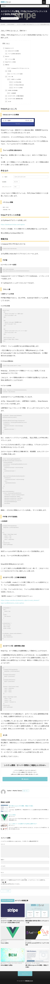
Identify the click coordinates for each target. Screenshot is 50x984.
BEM (10, 963)
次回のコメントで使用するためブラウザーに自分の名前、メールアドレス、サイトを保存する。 (23, 880)
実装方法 (6, 65)
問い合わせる (25, 779)
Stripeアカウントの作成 (9, 62)
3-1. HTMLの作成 (15, 82)
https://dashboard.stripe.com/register (13, 224)
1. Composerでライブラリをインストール (18, 68)
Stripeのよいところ (8, 48)
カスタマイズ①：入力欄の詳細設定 (14, 96)
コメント (3, 844)
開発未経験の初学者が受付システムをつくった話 (37, 921)
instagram (38, 963)
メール (3, 866)
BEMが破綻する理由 (6, 965)
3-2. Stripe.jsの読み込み (16, 85)
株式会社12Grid (29, 980)
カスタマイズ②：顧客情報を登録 (14, 99)
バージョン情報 (10, 59)
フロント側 (9, 77)
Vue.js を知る (12, 814)
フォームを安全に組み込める (13, 54)
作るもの (6, 56)
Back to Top (25, 974)
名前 (2, 859)
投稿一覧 (25, 790)
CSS (12, 963)
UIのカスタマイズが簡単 (12, 51)
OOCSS (15, 963)
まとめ (8, 101)
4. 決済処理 (11, 93)
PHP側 (8, 71)
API (34, 963)
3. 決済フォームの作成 (14, 79)
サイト (2, 872)
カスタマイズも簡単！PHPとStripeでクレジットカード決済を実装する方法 (13, 921)
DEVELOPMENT (13, 18)
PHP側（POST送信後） (11, 90)
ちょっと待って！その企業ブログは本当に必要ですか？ (23, 823)
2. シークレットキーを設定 (15, 74)
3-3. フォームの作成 (15, 88)
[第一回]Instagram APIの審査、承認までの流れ (21, 806)
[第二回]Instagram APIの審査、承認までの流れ (36, 966)
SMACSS (20, 963)
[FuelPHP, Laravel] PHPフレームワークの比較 (37, 943)
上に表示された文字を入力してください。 (11, 883)
